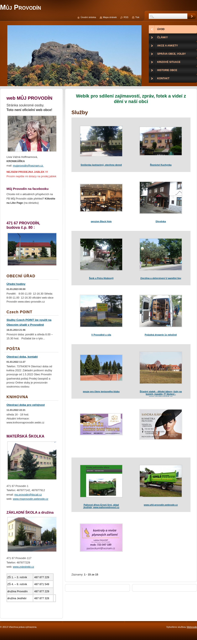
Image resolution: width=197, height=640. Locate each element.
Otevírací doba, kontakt (22, 356)
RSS (126, 17)
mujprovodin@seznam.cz (28, 165)
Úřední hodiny (15, 284)
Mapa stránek (110, 17)
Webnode (192, 627)
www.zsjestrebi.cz (23, 566)
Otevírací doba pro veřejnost (25, 404)
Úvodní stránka (88, 17)
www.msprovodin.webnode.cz (30, 498)
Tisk (137, 17)
